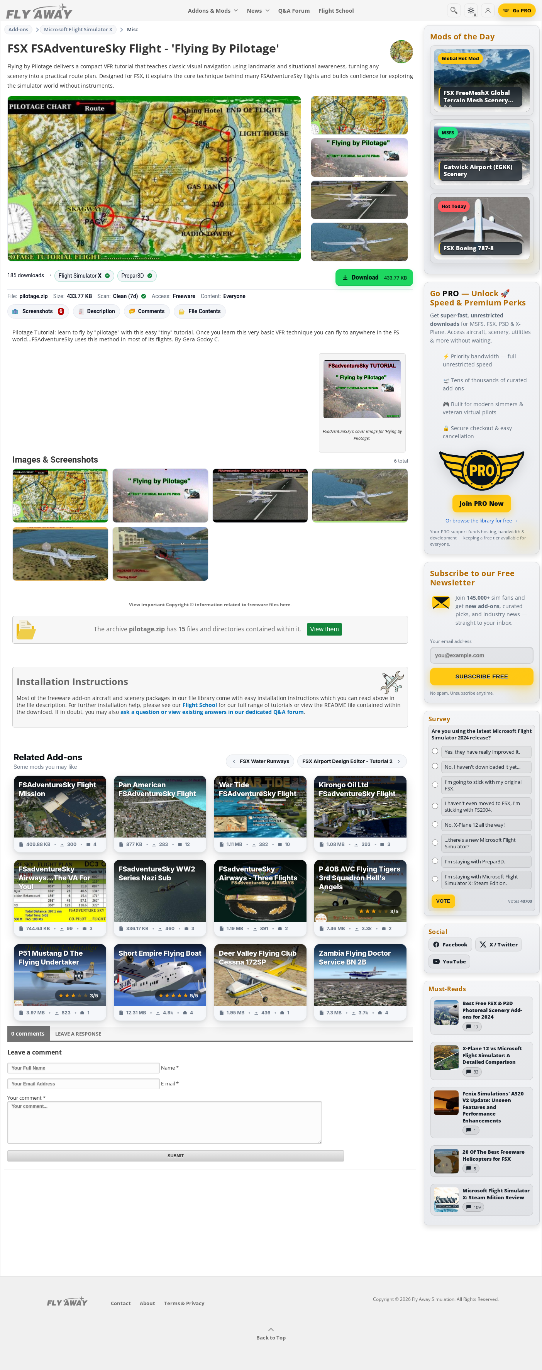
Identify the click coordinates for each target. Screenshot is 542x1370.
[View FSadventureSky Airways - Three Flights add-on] (260, 898)
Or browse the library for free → (481, 520)
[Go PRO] (517, 10)
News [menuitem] (258, 10)
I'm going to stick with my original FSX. (483, 785)
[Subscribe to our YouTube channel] (449, 961)
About (147, 1303)
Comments (147, 311)
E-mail (170, 1083)
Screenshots (38, 311)
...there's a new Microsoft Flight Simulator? (480, 843)
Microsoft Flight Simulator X (78, 29)
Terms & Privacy (184, 1303)
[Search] (454, 10)
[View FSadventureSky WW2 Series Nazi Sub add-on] (160, 898)
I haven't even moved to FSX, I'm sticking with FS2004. (482, 806)
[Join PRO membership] (482, 480)
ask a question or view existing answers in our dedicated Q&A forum (212, 712)
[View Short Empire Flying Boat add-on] (160, 982)
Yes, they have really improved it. (482, 751)
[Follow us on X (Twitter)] (498, 944)
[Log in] (488, 10)
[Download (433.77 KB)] (374, 277)
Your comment (26, 1097)
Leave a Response (78, 1033)
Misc (132, 29)
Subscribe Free (482, 676)
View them (324, 629)
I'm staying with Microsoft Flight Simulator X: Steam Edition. (481, 880)
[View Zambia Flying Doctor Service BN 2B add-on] (360, 982)
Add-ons (18, 29)
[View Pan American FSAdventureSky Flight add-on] (160, 814)
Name (170, 1067)
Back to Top (271, 1334)
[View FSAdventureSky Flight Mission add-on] (60, 814)
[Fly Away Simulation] (39, 11)
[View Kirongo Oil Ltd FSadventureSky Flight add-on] (360, 814)
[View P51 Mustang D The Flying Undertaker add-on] (60, 982)
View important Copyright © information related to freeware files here (209, 604)
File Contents (200, 311)
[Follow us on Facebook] (450, 944)
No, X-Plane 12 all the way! (475, 824)
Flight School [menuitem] (336, 10)
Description (96, 311)
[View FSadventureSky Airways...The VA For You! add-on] (60, 898)
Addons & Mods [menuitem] (213, 10)
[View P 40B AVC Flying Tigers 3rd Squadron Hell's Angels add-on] (360, 898)
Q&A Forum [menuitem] (294, 10)
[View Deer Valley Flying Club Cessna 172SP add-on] (260, 982)
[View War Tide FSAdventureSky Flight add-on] (260, 814)
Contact (121, 1303)
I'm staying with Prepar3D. (475, 861)
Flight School (200, 705)
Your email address (451, 641)
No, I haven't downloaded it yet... (482, 766)
